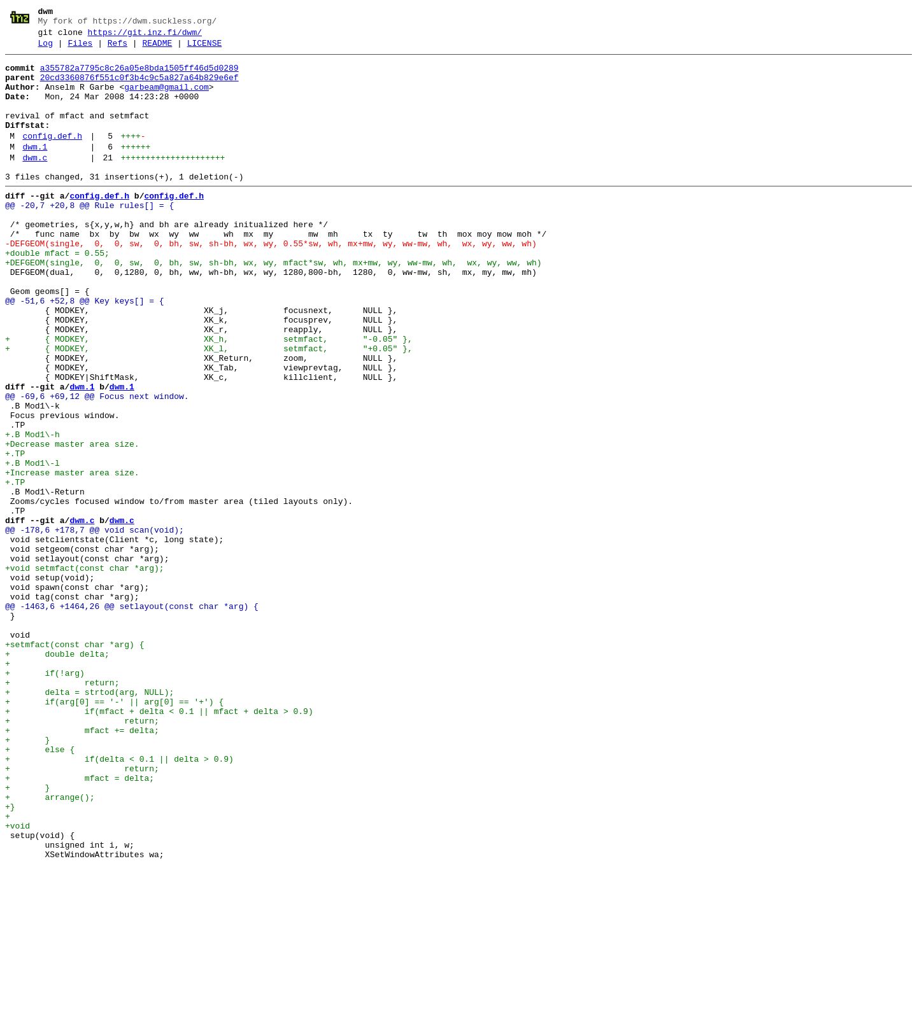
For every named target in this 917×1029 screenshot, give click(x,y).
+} (10, 957)
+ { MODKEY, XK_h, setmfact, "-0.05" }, (209, 396)
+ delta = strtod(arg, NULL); (89, 820)
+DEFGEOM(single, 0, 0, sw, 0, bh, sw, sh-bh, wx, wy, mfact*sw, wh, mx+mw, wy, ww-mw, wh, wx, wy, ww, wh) (273, 305)
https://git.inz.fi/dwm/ (145, 36)
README (157, 49)
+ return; (62, 809)
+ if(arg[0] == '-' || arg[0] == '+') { (114, 831)
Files (80, 49)
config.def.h (52, 157)
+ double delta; (57, 774)
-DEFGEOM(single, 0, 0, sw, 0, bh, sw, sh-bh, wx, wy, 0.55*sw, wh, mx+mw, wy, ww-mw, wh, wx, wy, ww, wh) (271, 282)
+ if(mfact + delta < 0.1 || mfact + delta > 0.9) (159, 843)
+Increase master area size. (72, 557)
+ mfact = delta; (79, 923)
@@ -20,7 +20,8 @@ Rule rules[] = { (89, 236)
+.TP (15, 534)
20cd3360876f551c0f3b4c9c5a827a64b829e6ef (139, 87)
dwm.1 (34, 170)
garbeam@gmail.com (166, 98)
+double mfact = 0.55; (57, 293)
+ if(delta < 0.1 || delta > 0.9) (119, 900)
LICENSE (204, 49)
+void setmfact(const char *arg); (84, 671)
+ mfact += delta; (82, 866)
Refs (117, 49)
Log (45, 49)
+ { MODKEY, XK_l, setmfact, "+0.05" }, (209, 408)
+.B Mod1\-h (32, 511)
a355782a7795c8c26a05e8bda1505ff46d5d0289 (139, 75)
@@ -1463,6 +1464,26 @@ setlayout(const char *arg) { (132, 717)
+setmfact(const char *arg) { (74, 763)
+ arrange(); (49, 946)
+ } (27, 877)
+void (17, 980)
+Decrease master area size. (72, 522)
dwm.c (34, 182)
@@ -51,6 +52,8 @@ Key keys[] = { (84, 350)
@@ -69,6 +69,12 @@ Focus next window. (97, 465)
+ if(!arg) (45, 797)
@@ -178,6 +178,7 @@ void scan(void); (94, 625)
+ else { (40, 889)
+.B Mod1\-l (32, 545)
